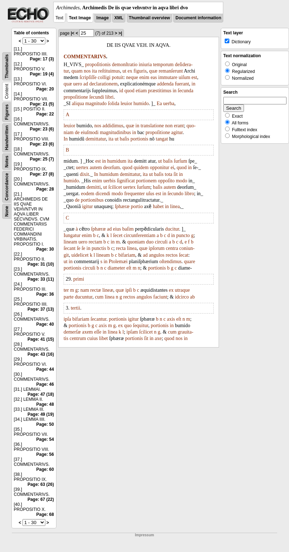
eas (153, 77)
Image (102, 17)
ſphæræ (122, 206)
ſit (176, 174)
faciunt (160, 297)
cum (99, 297)
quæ (153, 71)
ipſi (128, 290)
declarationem (103, 84)
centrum (78, 338)
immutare (168, 77)
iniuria (145, 64)
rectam (95, 242)
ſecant (69, 248)
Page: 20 (45, 89)
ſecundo (175, 193)
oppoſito (166, 180)
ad (85, 84)
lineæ (107, 290)
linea (175, 206)
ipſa (67, 319)
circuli (161, 242)
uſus (150, 193)
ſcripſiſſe (88, 77)
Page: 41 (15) (41, 339)
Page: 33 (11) (41, 279)
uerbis (109, 180)
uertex (82, 167)
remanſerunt (171, 71)
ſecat (183, 255)
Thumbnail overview (149, 17)
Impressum (144, 535)
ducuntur (83, 297)
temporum (163, 64)
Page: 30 (45, 249)
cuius (92, 338)
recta (121, 248)
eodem (87, 193)
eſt (128, 268)
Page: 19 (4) (42, 74)
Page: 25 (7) (42, 159)
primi (78, 279)
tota (168, 174)
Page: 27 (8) (42, 174)
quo (128, 325)
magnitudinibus (115, 132)
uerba (168, 103)
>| (120, 33)
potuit (118, 77)
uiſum (184, 77)
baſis (124, 139)
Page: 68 (45, 514)
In (66, 139)
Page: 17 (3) (42, 58)
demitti (93, 187)
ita (94, 71)
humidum (116, 161)
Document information (198, 17)
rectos (172, 255)
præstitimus (159, 90)
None (6, 211)
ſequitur (140, 325)
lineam (70, 242)
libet (103, 338)
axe (158, 338)
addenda (165, 84)
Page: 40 (45, 324)
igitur (87, 206)
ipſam (132, 332)
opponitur (159, 167)
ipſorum (156, 248)
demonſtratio (125, 64)
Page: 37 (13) (41, 309)
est (194, 77)
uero (77, 84)
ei (172, 167)
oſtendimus (170, 261)
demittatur (95, 139)
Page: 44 (45, 369)
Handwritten (6, 137)
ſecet (117, 235)
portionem (146, 180)
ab (192, 297)
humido (141, 103)
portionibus (92, 200)
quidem (141, 167)
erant (179, 125)
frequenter (134, 193)
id (121, 90)
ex (130, 71)
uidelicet (80, 255)
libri (109, 97)
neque (132, 77)
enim (144, 77)
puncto (183, 235)
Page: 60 (45, 469)
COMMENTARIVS (85, 56)
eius (117, 229)
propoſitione (76, 97)
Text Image (80, 17)
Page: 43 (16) (41, 354)
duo (150, 242)
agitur (177, 132)
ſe (78, 248)
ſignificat (126, 180)
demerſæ (72, 332)
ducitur (172, 229)
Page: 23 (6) (42, 129)
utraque (182, 290)
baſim (128, 229)
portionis (139, 139)
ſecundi (96, 97)
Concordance (6, 187)
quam (77, 71)
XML (118, 17)
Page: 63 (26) (41, 484)
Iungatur (72, 235)
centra (172, 248)
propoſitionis (98, 64)
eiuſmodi (90, 132)
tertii (75, 308)
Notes (6, 161)
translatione (152, 125)
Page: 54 (45, 439)
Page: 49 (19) (41, 414)
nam (84, 290)
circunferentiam (139, 235)
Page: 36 (45, 294)
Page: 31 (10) (41, 264)
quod (129, 90)
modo (181, 180)
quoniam (136, 242)
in (193, 84)
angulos (157, 255)
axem (87, 332)
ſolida (113, 103)
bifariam (126, 255)
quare (189, 261)
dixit (84, 174)
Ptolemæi (118, 261)
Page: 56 (45, 454)
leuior (126, 103)
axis (171, 319)
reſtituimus (109, 71)
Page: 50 (45, 424)
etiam (141, 90)
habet (158, 206)
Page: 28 (45, 189)
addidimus (113, 125)
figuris (140, 71)
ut (124, 71)
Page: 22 (45, 114)
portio (137, 206)
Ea (159, 103)
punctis (98, 248)
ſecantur (98, 319)
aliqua (78, 103)
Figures (6, 112)
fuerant (182, 84)
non (169, 125)
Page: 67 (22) (41, 499)
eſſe (97, 332)
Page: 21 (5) (42, 104)
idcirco (182, 297)
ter (66, 290)
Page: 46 (45, 384)
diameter (116, 268)
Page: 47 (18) (41, 394)
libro (189, 193)
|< (72, 33)
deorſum (111, 167)
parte (69, 297)
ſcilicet (115, 187)
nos (87, 71)
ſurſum (180, 161)
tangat (162, 139)
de (77, 132)
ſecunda (186, 90)
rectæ (95, 290)
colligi (104, 77)
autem (96, 167)
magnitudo (96, 103)
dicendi (103, 193)
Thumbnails (6, 66)
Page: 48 (45, 404)
